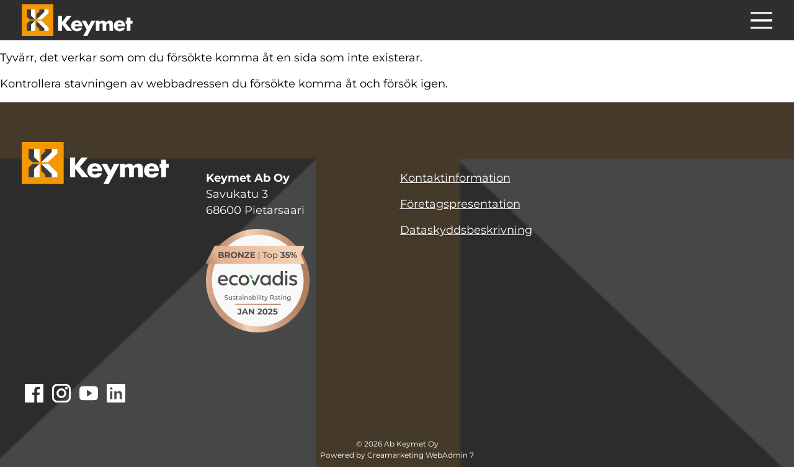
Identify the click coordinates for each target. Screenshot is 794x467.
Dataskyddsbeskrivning (466, 230)
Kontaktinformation (455, 178)
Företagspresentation (460, 204)
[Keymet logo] (77, 20)
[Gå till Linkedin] (116, 394)
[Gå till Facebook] (34, 394)
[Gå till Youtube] (88, 394)
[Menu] (761, 22)
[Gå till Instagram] (61, 394)
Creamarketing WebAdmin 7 (420, 455)
